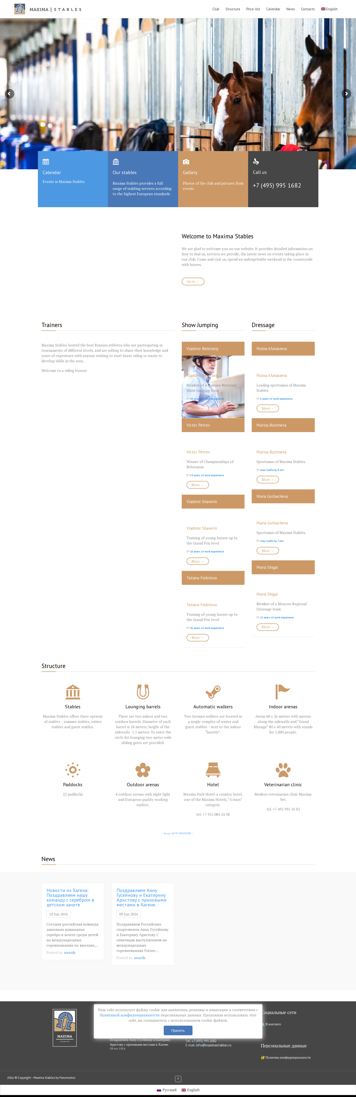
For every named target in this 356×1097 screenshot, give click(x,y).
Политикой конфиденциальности (130, 1015)
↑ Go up (166, 833)
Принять (178, 1030)
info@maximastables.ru (213, 1045)
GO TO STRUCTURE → (183, 833)
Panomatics (67, 1077)
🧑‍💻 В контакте (271, 1024)
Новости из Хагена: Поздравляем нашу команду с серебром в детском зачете (70, 897)
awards (70, 952)
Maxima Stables (44, 1077)
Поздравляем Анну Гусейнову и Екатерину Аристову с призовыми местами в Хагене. (142, 897)
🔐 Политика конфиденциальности (286, 1057)
